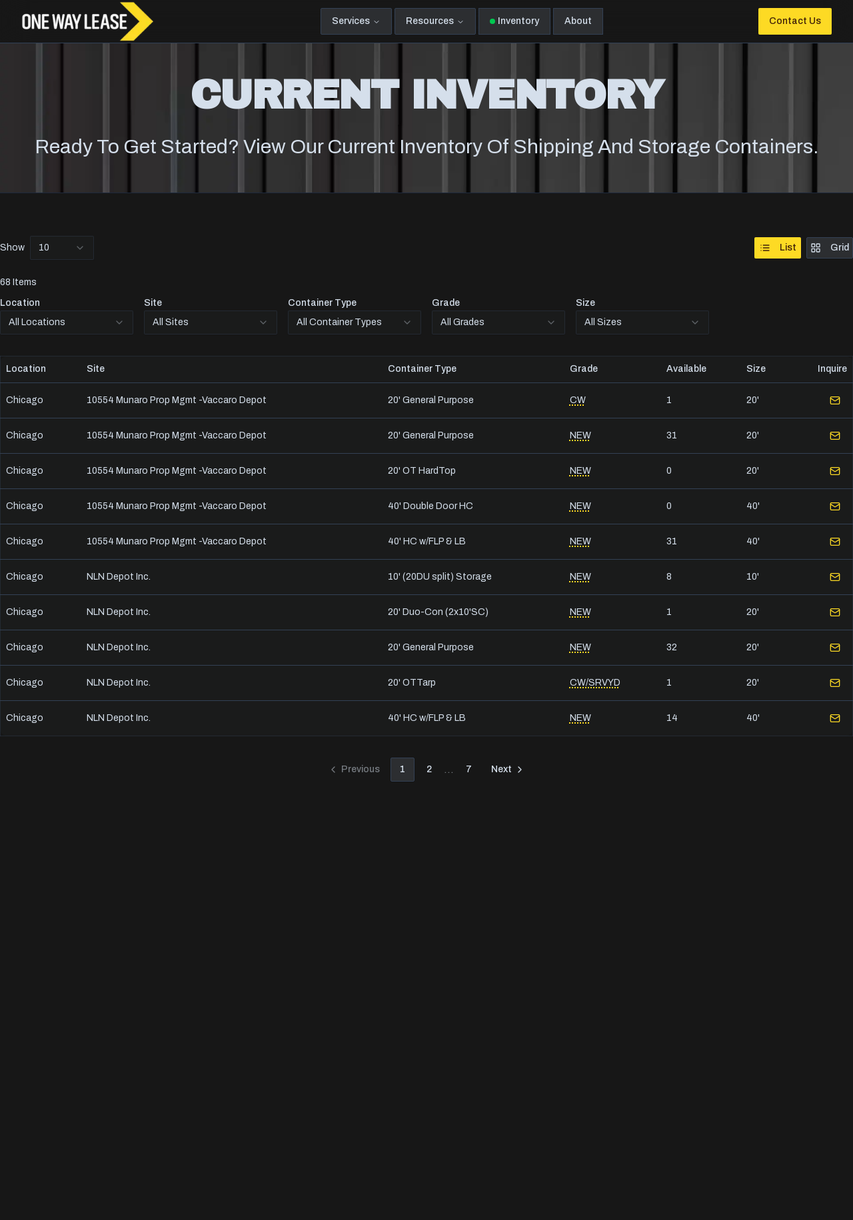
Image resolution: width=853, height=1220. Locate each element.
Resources (435, 21)
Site (153, 303)
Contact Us (795, 21)
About (578, 21)
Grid (829, 248)
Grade (446, 303)
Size (585, 303)
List (778, 248)
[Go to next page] (508, 770)
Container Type (322, 303)
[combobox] (62, 248)
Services (356, 21)
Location (20, 303)
